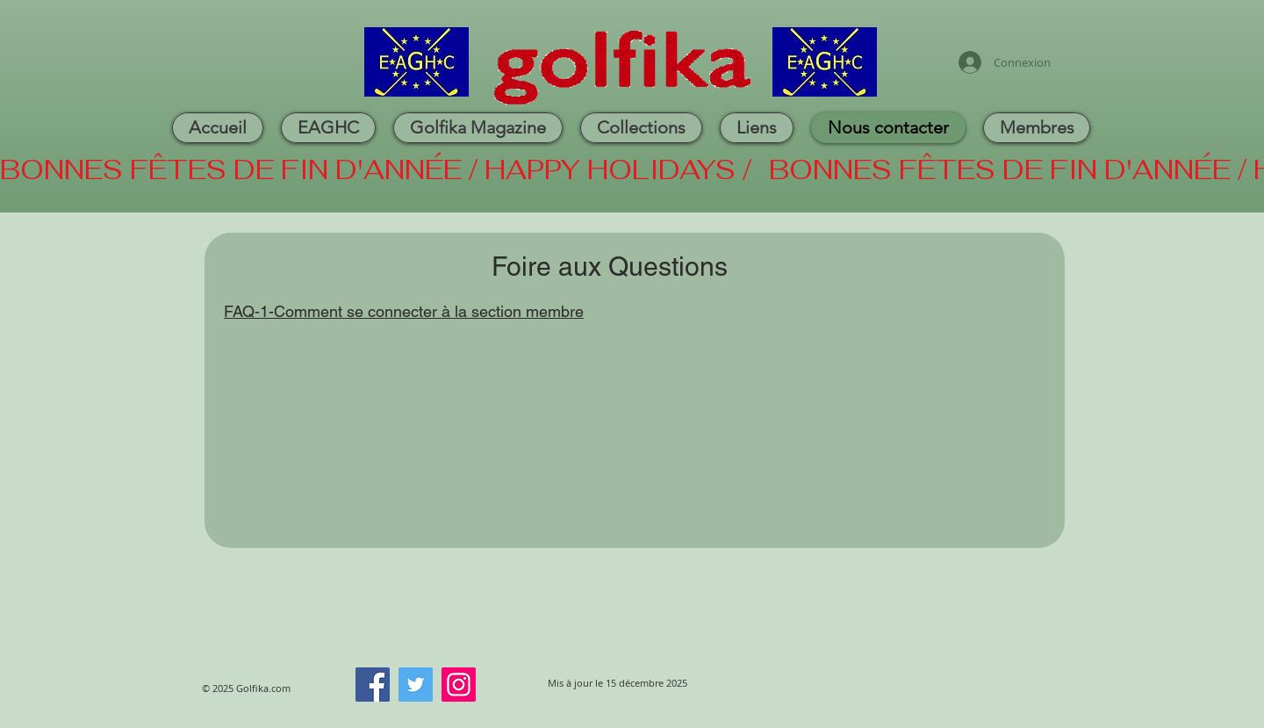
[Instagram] (459, 684)
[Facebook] (373, 684)
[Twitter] (416, 684)
